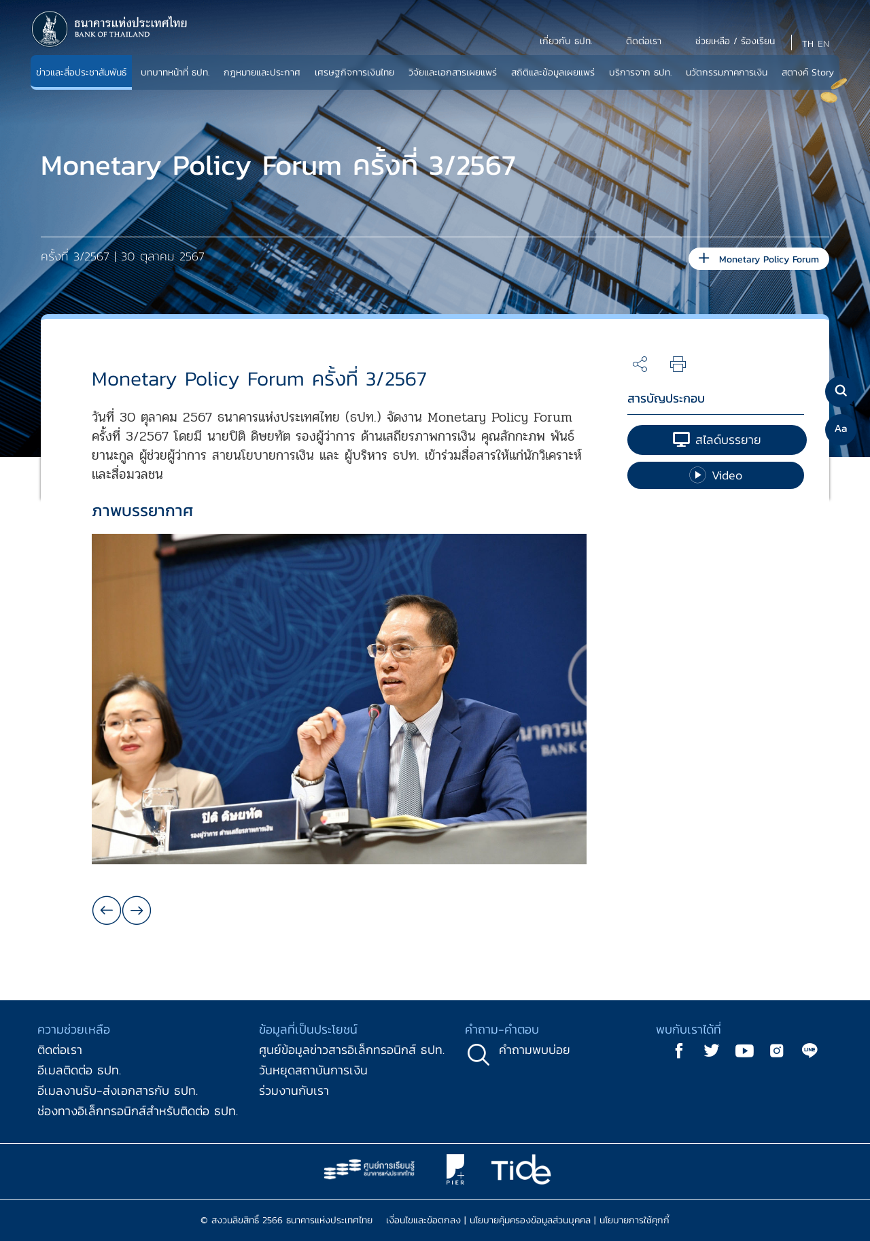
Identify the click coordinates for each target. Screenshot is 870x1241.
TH (808, 44)
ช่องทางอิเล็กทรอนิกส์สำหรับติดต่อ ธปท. (137, 1111)
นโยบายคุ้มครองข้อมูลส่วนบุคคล (530, 1220)
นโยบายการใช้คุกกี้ (634, 1220)
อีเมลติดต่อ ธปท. (79, 1070)
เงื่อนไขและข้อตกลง (423, 1220)
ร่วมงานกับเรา (294, 1090)
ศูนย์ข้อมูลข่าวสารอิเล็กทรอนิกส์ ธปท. (352, 1049)
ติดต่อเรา (59, 1049)
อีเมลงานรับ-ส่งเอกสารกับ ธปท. (117, 1090)
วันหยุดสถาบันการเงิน (313, 1070)
